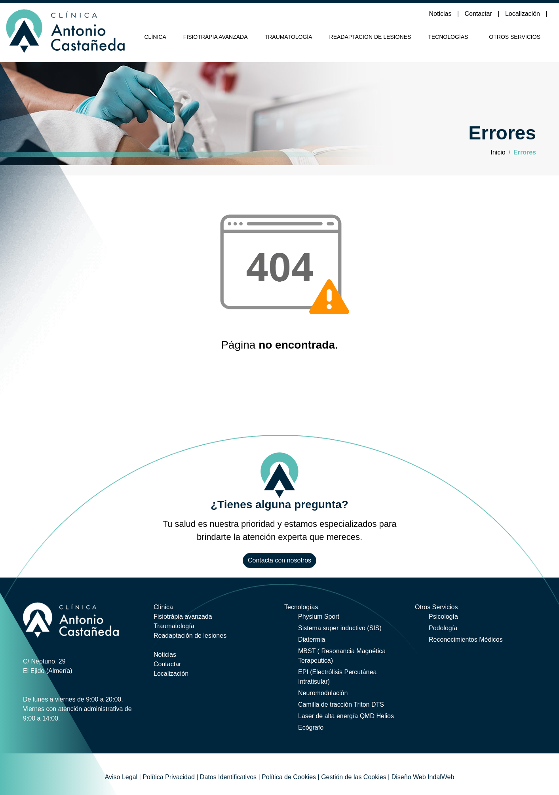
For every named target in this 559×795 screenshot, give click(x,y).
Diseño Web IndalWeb (423, 777)
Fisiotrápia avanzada (215, 37)
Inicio (498, 152)
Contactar (479, 13)
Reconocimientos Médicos (466, 639)
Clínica (155, 37)
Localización (523, 13)
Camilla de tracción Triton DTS (341, 704)
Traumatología (288, 37)
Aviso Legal (121, 777)
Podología (443, 628)
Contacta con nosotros (279, 560)
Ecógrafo (310, 727)
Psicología (443, 616)
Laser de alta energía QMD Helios (346, 716)
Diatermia (311, 639)
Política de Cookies (289, 777)
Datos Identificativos (228, 777)
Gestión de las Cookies (353, 777)
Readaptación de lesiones (370, 37)
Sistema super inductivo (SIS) (340, 628)
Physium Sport (318, 616)
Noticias (441, 13)
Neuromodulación (323, 693)
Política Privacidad (169, 777)
